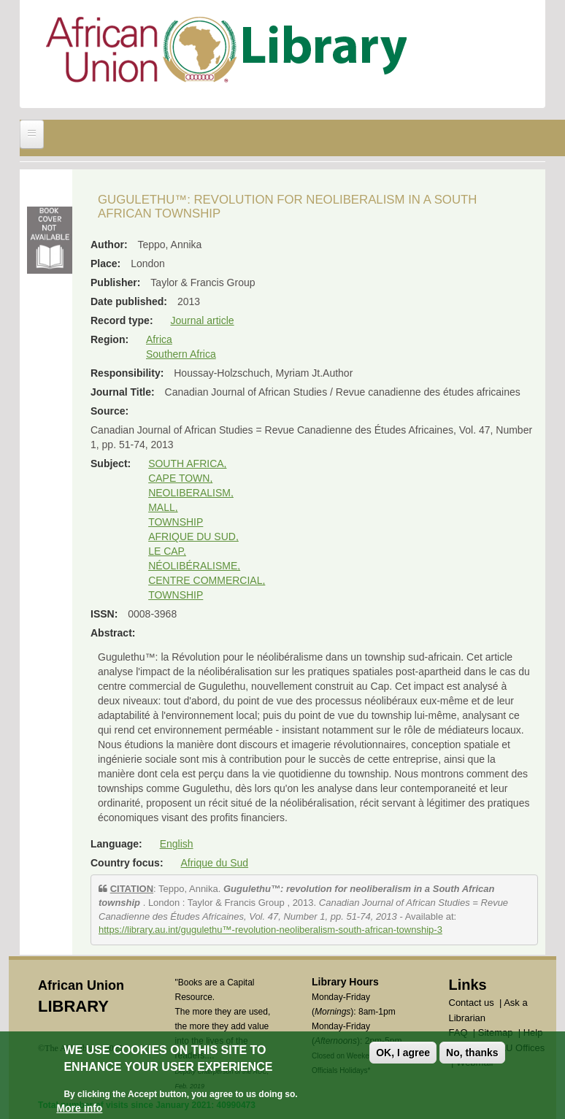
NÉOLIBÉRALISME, (194, 566)
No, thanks (472, 1052)
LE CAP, (167, 551)
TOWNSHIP (175, 522)
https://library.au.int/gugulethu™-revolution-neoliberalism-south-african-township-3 (270, 929)
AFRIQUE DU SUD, (193, 536)
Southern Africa (181, 354)
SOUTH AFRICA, (187, 463)
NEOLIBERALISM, (191, 493)
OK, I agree (403, 1052)
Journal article (202, 320)
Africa (159, 339)
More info (79, 1108)
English (176, 844)
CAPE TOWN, (180, 478)
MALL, (162, 507)
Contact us (471, 1002)
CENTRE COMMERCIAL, (206, 580)
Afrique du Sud (214, 863)
